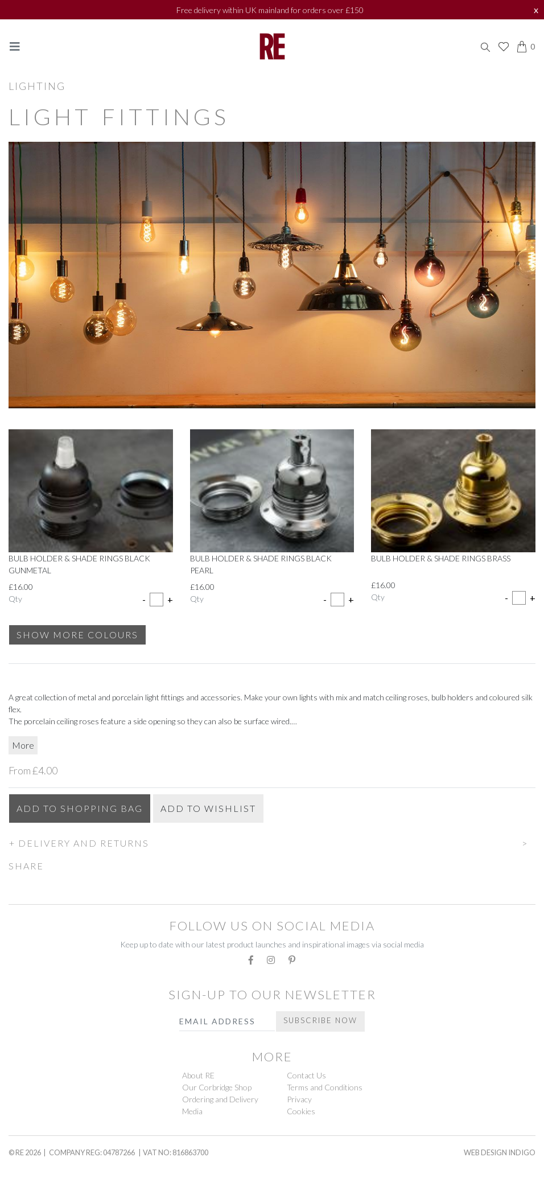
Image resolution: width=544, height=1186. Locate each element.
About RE (198, 1075)
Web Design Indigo (499, 1152)
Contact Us (306, 1075)
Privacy (299, 1099)
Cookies (301, 1111)
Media (192, 1111)
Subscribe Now (320, 1020)
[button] (272, 841)
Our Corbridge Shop (217, 1087)
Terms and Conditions (324, 1087)
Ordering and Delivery (220, 1099)
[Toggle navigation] (14, 46)
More (23, 745)
